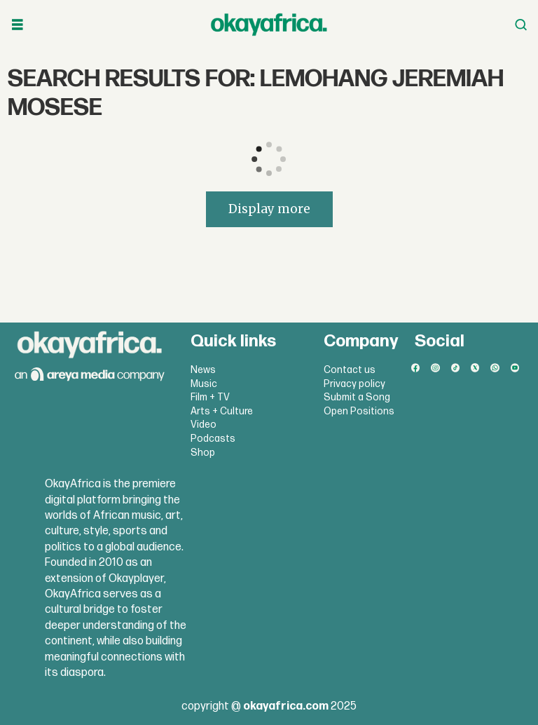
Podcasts (213, 439)
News (203, 370)
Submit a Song (357, 397)
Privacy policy (354, 384)
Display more (269, 209)
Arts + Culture (222, 411)
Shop (203, 453)
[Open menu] (17, 24)
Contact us (349, 370)
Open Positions (359, 411)
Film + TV (210, 397)
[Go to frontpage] (269, 24)
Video (203, 425)
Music (204, 384)
